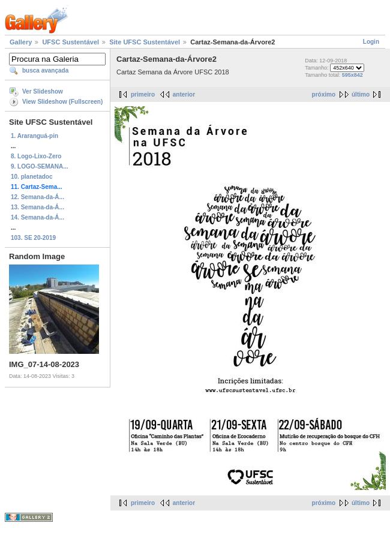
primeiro (143, 94)
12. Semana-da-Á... (37, 197)
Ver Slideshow (42, 91)
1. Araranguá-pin (34, 136)
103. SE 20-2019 (33, 238)
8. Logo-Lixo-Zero (36, 156)
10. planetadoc (31, 176)
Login (371, 41)
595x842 (352, 75)
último (361, 94)
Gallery (21, 42)
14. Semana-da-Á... (37, 217)
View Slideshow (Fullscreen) (62, 101)
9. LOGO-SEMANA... (39, 166)
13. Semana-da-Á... (37, 207)
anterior (184, 94)
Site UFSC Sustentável (144, 42)
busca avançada (45, 70)
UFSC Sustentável (70, 42)
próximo (323, 94)
